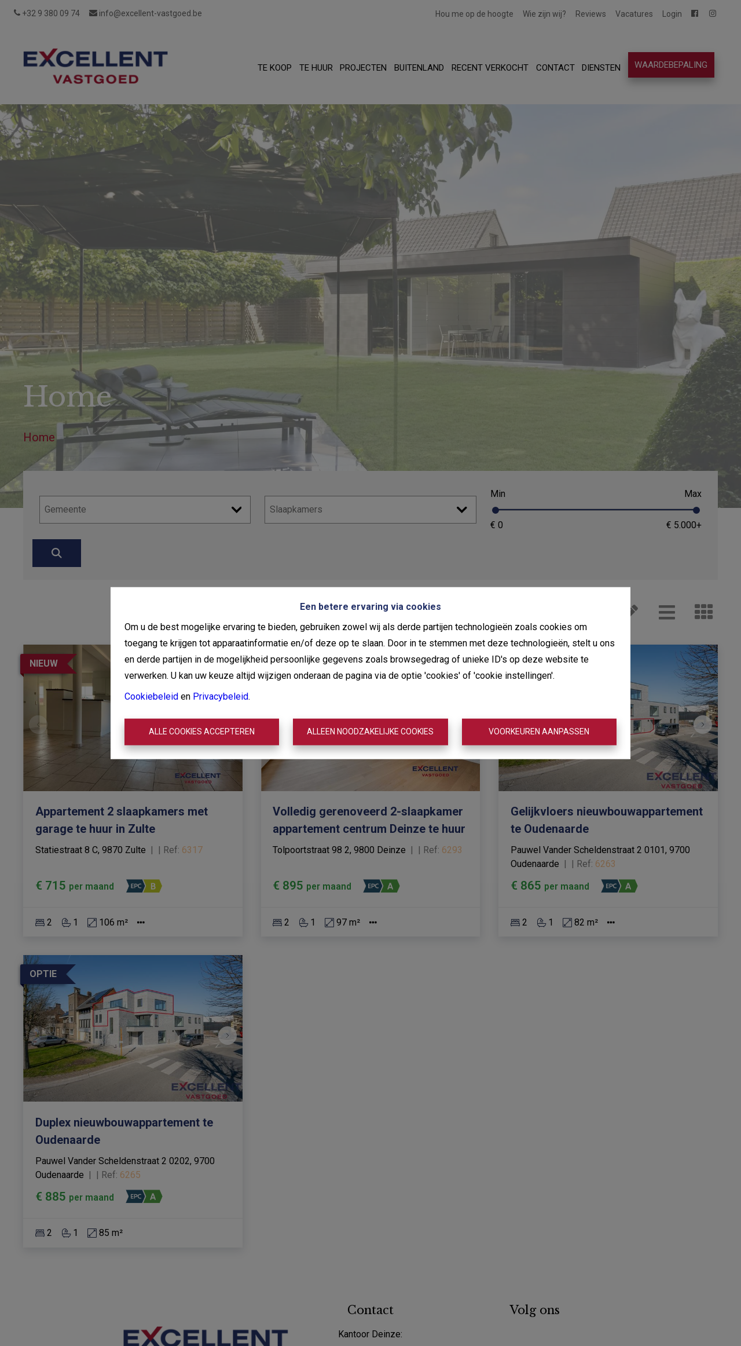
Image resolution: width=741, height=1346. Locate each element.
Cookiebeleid (151, 696)
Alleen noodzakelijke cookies (370, 731)
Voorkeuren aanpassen (539, 731)
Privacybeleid (220, 696)
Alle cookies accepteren (202, 731)
